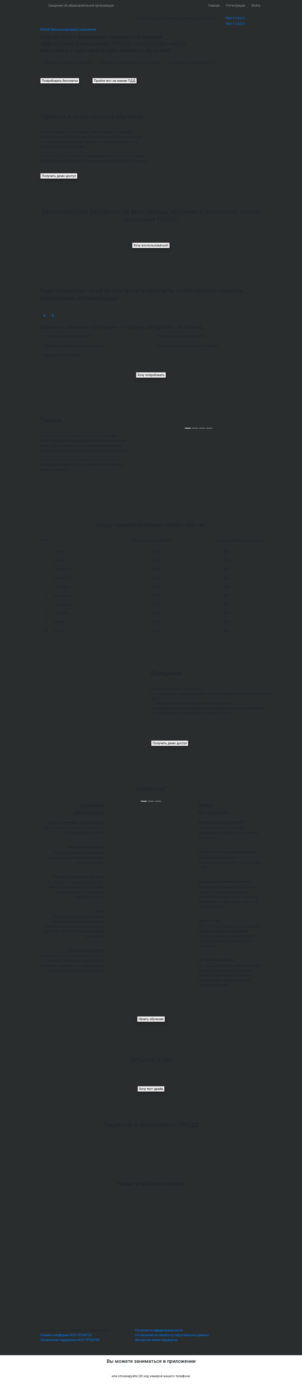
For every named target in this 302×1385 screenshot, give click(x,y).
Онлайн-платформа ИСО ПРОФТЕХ (66, 1335)
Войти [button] (255, 5)
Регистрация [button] (235, 5)
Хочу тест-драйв (151, 1089)
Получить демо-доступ (59, 176)
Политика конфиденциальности (159, 1330)
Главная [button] (214, 5)
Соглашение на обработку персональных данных (172, 1335)
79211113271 (235, 18)
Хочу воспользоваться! (151, 245)
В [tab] (44, 316)
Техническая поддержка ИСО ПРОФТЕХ (70, 1340)
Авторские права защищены (156, 1340)
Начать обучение (151, 1019)
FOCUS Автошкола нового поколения (68, 29)
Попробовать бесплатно (60, 81)
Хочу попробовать (151, 375)
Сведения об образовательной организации (81, 5)
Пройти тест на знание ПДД (114, 81)
